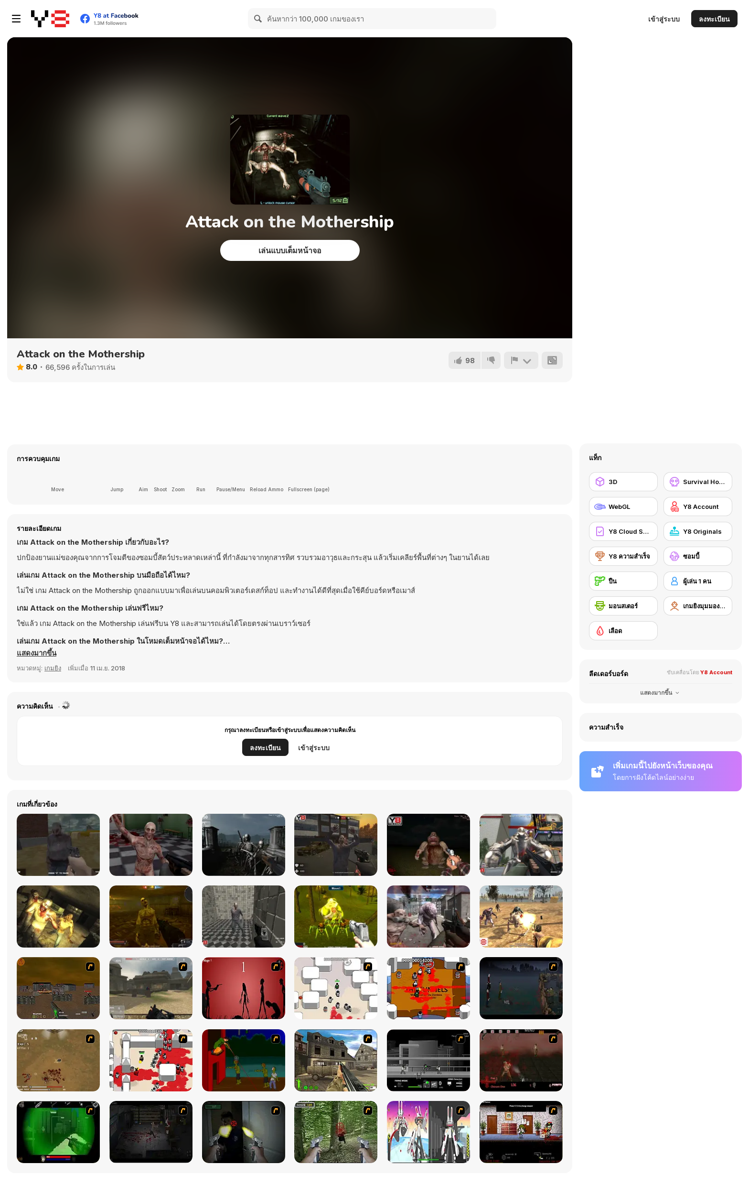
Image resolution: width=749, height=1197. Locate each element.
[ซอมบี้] (697, 556)
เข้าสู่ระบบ (664, 19)
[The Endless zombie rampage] (58, 1060)
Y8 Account (716, 672)
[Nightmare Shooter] (243, 845)
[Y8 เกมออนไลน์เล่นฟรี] (50, 18)
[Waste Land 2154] (58, 988)
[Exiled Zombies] (58, 916)
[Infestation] (335, 916)
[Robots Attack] (521, 845)
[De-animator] (243, 988)
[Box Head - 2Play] (151, 1060)
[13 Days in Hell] (521, 1060)
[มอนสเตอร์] (623, 605)
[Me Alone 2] (428, 845)
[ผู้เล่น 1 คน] (697, 581)
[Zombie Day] (151, 916)
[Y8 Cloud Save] (623, 531)
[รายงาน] (521, 360)
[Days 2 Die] (521, 1132)
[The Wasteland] (521, 916)
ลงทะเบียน (714, 19)
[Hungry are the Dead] (243, 1060)
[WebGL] (623, 506)
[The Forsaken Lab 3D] (151, 845)
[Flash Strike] (151, 988)
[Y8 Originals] (697, 531)
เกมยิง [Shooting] (52, 668)
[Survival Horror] (697, 481)
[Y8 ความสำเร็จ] (623, 556)
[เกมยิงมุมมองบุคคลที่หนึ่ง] (697, 605)
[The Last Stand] (521, 988)
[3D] (623, 481)
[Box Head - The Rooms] (428, 988)
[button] (36, 653)
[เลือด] (623, 630)
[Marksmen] (58, 1132)
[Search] (258, 18)
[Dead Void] (58, 845)
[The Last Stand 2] (151, 1132)
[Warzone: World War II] (335, 1060)
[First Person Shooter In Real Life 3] (243, 1132)
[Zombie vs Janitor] (335, 845)
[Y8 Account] (697, 506)
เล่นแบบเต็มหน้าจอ (289, 250)
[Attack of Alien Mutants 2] (428, 916)
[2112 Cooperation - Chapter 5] (428, 1132)
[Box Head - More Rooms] (335, 988)
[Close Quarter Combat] (428, 1060)
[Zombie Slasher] (243, 916)
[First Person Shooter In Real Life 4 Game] (335, 1132)
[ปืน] (623, 581)
